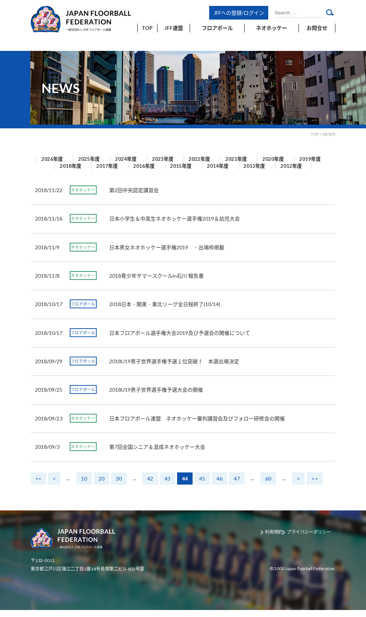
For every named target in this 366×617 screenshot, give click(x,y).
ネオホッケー (83, 197)
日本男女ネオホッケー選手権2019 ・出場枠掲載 (166, 254)
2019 (55, 166)
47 (237, 486)
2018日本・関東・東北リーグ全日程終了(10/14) (164, 311)
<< (38, 486)
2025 (96, 159)
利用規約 (275, 540)
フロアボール (83, 311)
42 (150, 486)
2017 (137, 166)
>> (314, 486)
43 (167, 486)
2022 (220, 159)
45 (202, 486)
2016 (178, 166)
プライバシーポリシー (312, 540)
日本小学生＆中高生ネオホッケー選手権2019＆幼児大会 (174, 226)
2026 (55, 159)
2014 (261, 166)
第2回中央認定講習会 (134, 197)
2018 (96, 166)
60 (268, 486)
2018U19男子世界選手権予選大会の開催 (156, 397)
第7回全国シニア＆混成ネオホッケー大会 (157, 454)
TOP (314, 134)
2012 (178, 173)
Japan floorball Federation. (308, 575)
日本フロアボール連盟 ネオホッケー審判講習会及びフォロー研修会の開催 (197, 425)
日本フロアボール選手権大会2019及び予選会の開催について (179, 340)
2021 (261, 159)
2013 (302, 166)
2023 (178, 159)
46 (219, 486)
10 (84, 486)
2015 (220, 166)
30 (119, 486)
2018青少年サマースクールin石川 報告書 (156, 283)
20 (101, 486)
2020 (302, 159)
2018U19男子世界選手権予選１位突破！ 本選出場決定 (174, 368)
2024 (137, 159)
